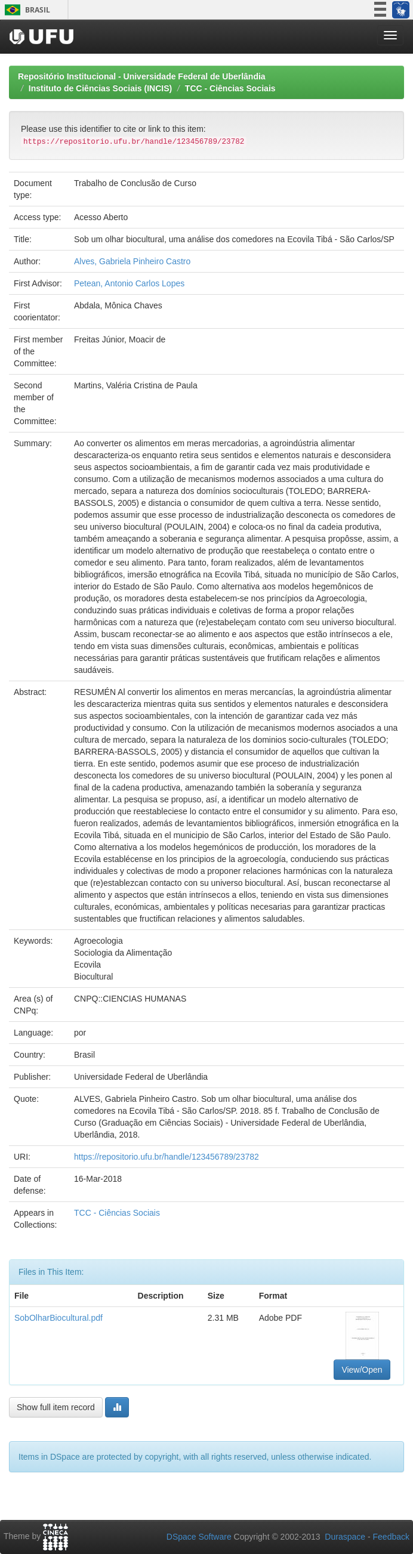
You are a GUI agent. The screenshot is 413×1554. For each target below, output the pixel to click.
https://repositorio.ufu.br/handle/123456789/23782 (166, 1156)
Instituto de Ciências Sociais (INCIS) (100, 88)
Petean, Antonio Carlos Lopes (129, 283)
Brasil (25, 10)
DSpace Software (199, 1536)
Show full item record (56, 1407)
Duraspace (345, 1536)
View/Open (361, 1369)
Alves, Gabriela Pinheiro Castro (132, 261)
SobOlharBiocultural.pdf (58, 1318)
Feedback (391, 1536)
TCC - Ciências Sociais (230, 88)
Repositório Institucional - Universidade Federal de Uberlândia (142, 76)
